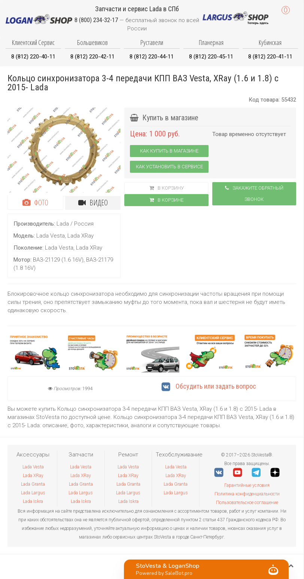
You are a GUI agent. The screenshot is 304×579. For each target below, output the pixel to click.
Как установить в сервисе (169, 166)
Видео (93, 202)
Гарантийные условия (247, 485)
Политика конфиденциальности (247, 494)
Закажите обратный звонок (254, 193)
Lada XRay (33, 475)
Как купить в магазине (169, 151)
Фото (35, 202)
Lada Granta (33, 484)
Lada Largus (33, 492)
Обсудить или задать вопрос (208, 386)
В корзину (166, 188)
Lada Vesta (33, 467)
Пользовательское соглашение (247, 502)
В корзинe (166, 200)
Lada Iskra (33, 501)
